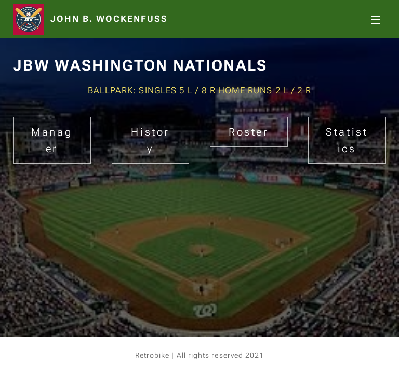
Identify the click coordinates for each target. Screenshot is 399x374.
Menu (375, 19)
